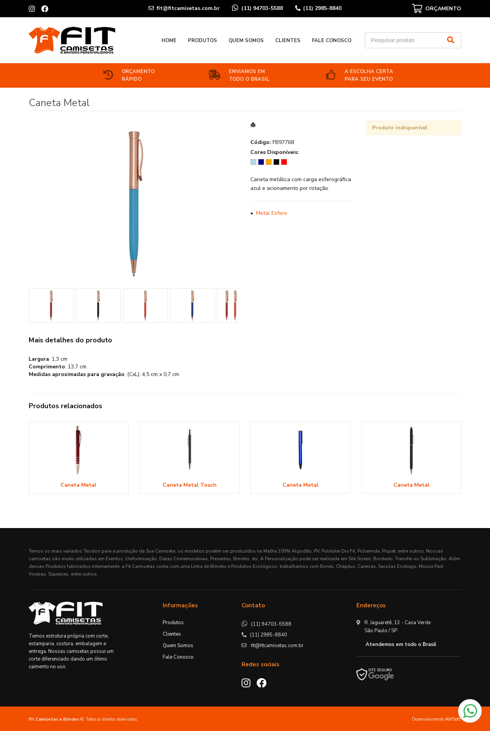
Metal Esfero (271, 213)
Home (169, 40)
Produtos (202, 40)
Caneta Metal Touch (190, 485)
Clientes (288, 40)
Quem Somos (246, 40)
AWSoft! (453, 719)
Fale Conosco (331, 40)
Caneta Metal (78, 485)
